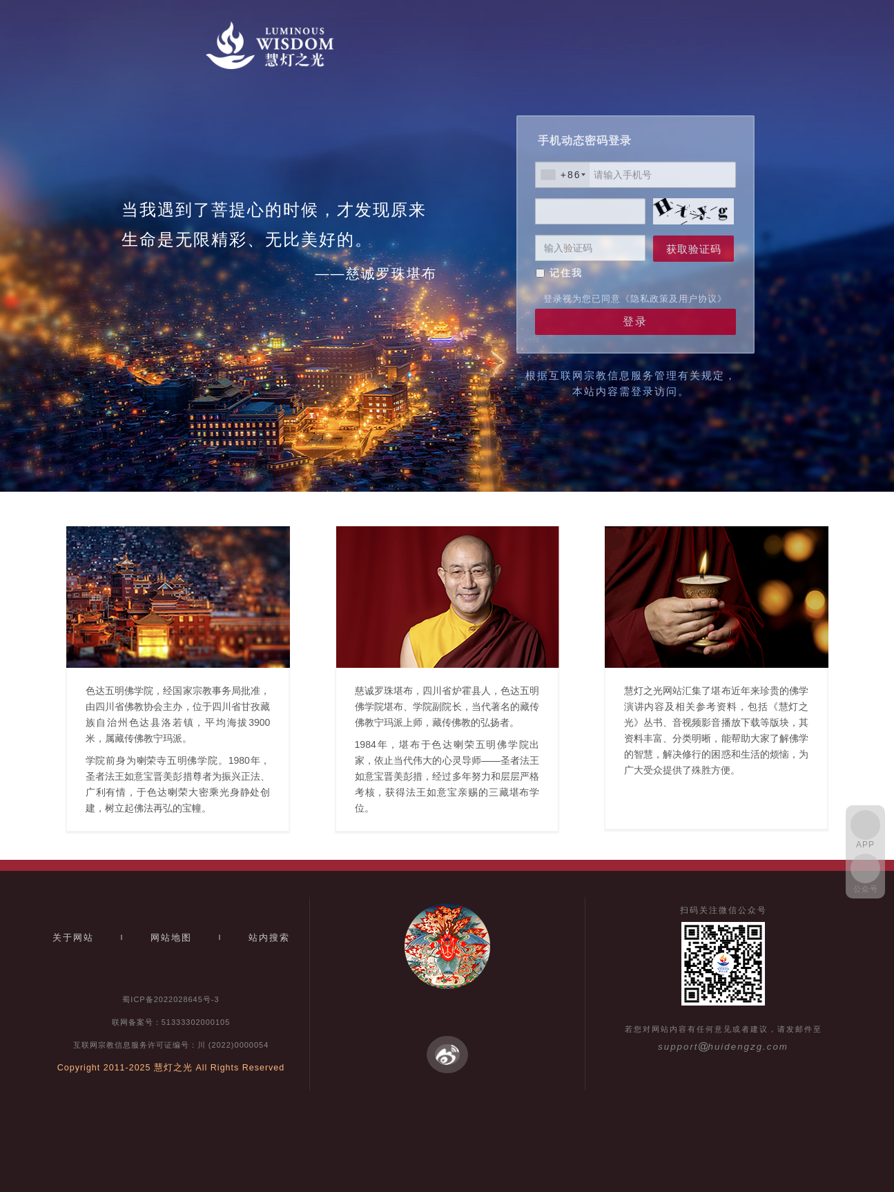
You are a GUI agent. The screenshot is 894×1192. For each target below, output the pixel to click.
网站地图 (171, 937)
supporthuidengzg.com (723, 1046)
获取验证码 (693, 249)
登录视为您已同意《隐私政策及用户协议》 (635, 299)
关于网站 (73, 937)
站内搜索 (269, 937)
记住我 (566, 272)
